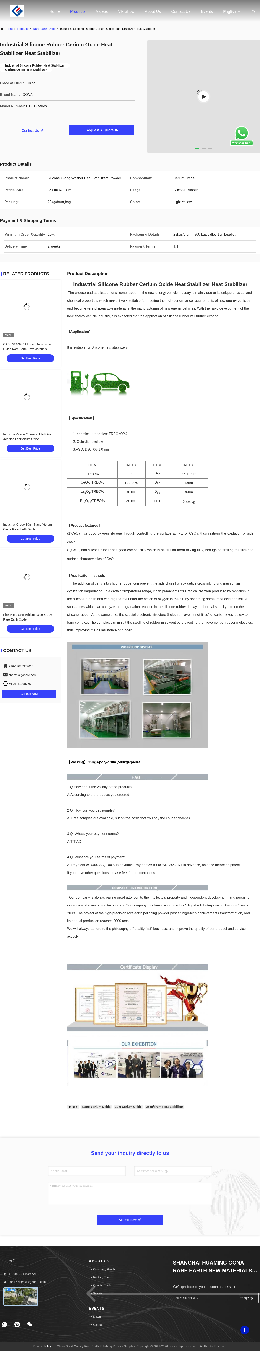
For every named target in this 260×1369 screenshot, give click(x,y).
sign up (246, 1298)
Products (78, 11)
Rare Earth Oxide (44, 29)
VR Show (126, 11)
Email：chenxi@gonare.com (24, 1282)
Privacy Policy (42, 1346)
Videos (102, 11)
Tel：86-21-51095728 (20, 1274)
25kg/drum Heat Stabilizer (164, 1106)
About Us (153, 11)
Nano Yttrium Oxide (96, 1106)
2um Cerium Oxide (128, 1106)
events (207, 11)
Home (54, 11)
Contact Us (180, 11)
